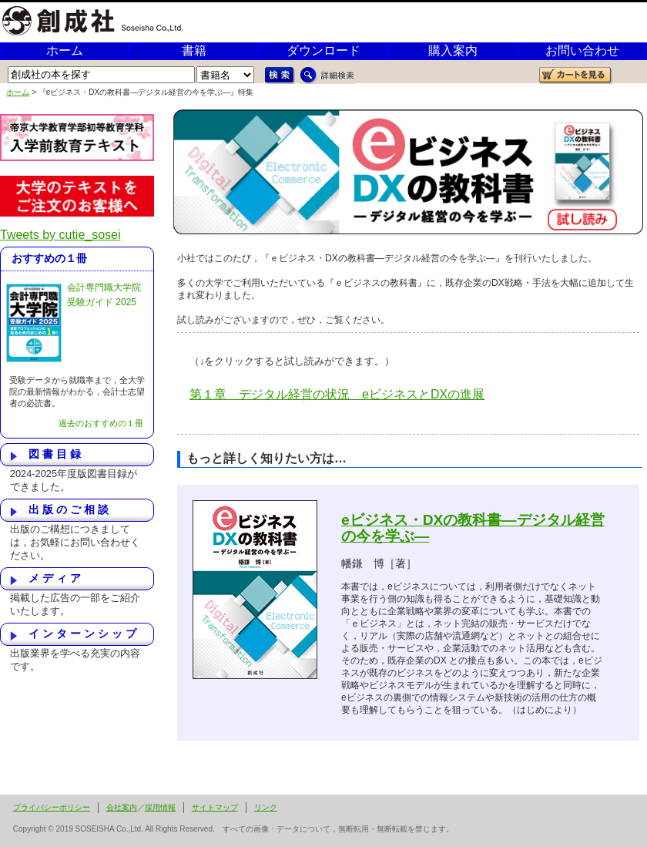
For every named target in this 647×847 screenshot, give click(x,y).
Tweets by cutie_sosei (60, 234)
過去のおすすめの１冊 (101, 423)
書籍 (194, 50)
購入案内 (453, 50)
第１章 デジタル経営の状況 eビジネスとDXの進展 (336, 394)
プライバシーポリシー (51, 807)
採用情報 (160, 807)
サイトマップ (215, 807)
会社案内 (121, 807)
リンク (265, 807)
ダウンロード (323, 50)
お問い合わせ (582, 50)
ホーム (64, 50)
